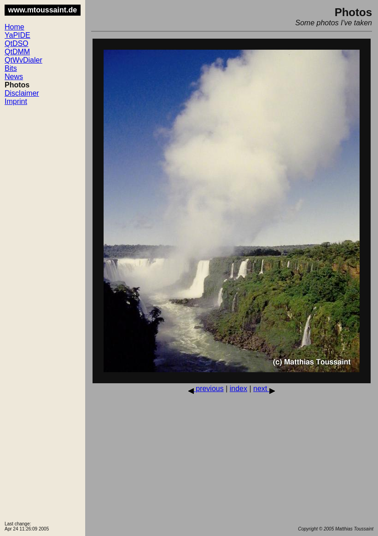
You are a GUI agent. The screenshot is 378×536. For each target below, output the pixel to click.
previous (206, 388)
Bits (11, 68)
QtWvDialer (23, 60)
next (264, 388)
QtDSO (17, 43)
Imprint (16, 101)
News (14, 77)
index (238, 388)
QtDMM (17, 52)
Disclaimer (22, 93)
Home (14, 27)
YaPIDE (17, 35)
